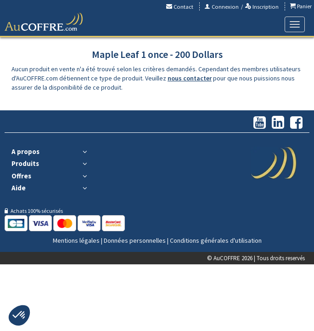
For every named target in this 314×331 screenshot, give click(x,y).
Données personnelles (135, 240)
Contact (179, 6)
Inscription (262, 6)
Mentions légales (76, 240)
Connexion (221, 6)
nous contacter (190, 78)
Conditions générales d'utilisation (216, 240)
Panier (301, 6)
